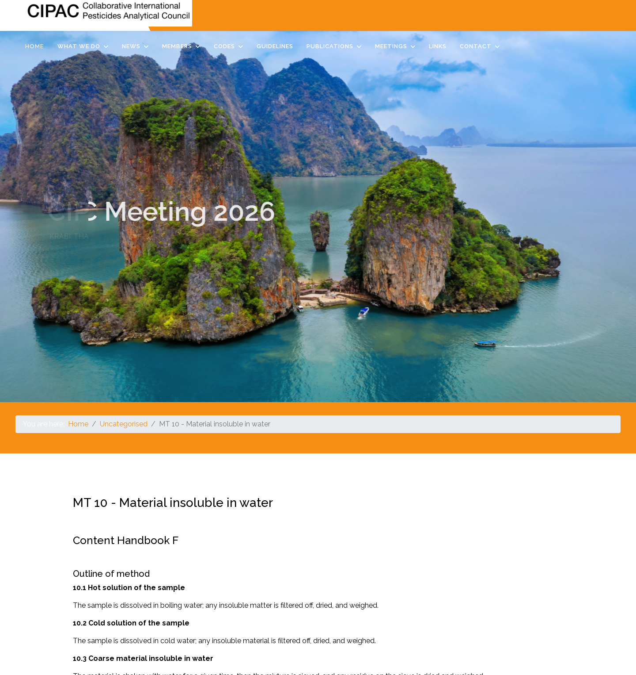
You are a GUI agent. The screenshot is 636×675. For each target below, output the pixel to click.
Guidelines (275, 46)
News (131, 46)
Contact (476, 46)
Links (438, 46)
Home (34, 46)
